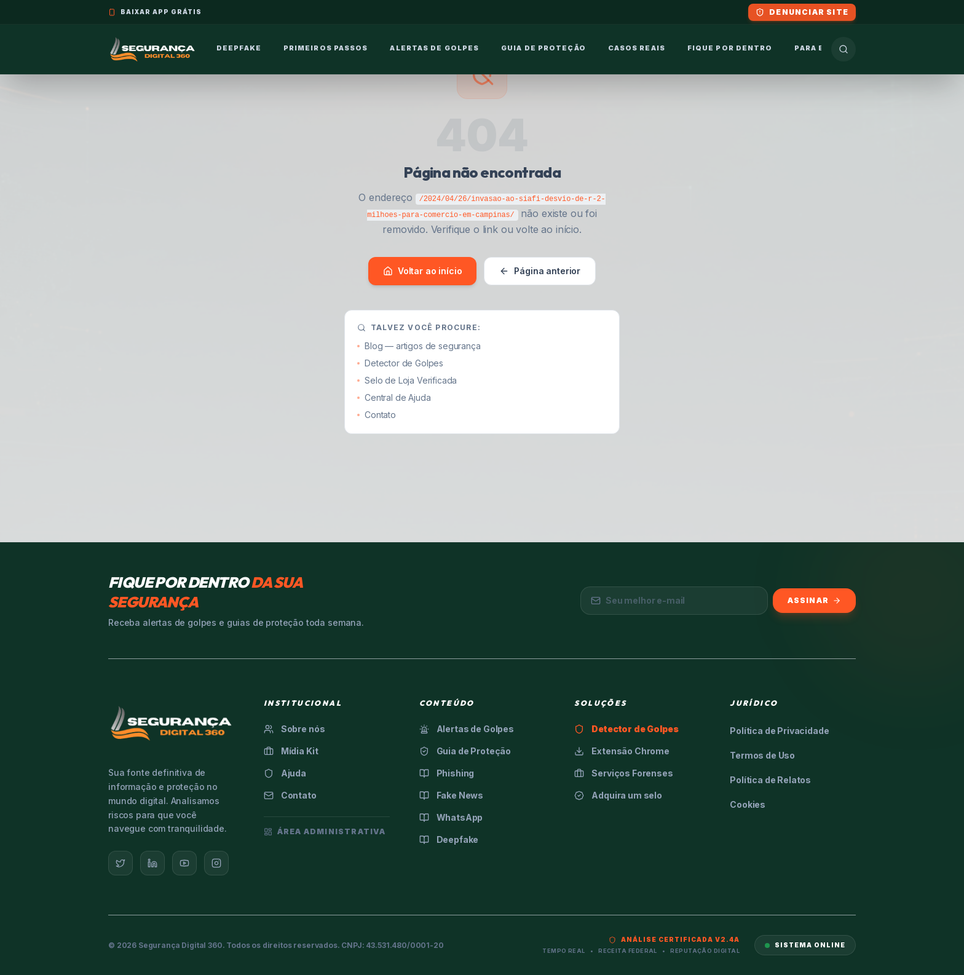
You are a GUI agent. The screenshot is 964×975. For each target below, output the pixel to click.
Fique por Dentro (730, 48)
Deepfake (238, 48)
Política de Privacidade (779, 730)
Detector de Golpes (400, 363)
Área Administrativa (325, 831)
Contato (376, 414)
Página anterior (539, 271)
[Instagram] (216, 863)
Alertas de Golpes (434, 48)
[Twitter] (120, 863)
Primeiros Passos (325, 48)
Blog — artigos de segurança (419, 346)
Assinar (814, 600)
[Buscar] (843, 49)
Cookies (747, 804)
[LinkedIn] (152, 863)
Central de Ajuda (393, 397)
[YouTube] (184, 863)
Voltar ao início (422, 271)
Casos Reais (636, 48)
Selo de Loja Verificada (407, 380)
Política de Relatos (770, 780)
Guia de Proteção (543, 48)
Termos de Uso (762, 755)
